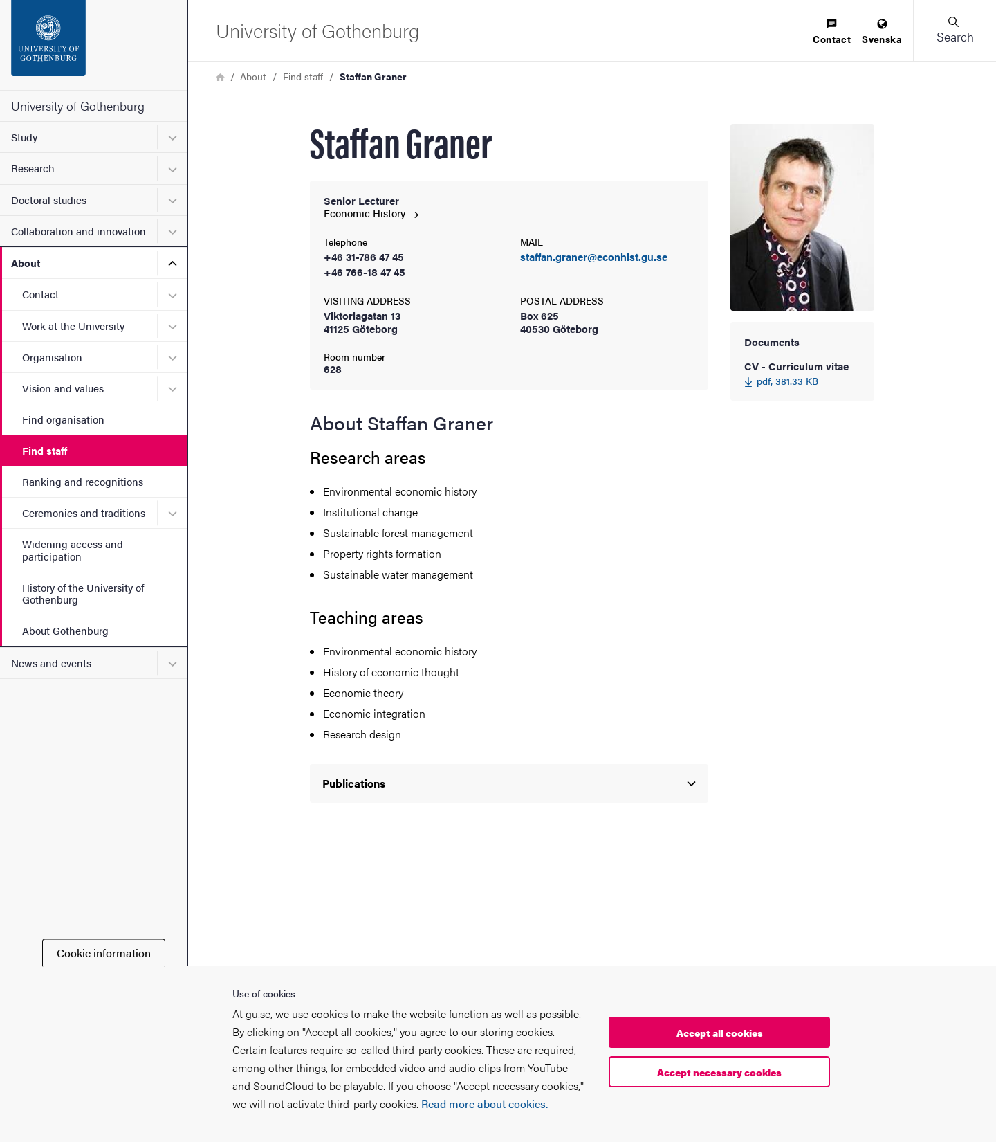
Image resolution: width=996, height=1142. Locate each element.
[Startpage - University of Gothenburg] (93, 45)
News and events (51, 662)
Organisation (52, 357)
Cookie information (104, 953)
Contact (40, 294)
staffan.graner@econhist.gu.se (593, 257)
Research (33, 168)
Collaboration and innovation (78, 231)
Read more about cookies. (484, 1104)
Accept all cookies (719, 1033)
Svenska (882, 32)
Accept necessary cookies (719, 1072)
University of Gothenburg (78, 105)
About (25, 262)
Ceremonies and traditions (83, 512)
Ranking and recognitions (82, 481)
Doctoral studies (48, 199)
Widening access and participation (72, 549)
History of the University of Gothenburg (83, 593)
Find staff (44, 450)
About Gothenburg (65, 630)
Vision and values (63, 388)
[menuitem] (831, 32)
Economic (371, 213)
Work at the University (73, 325)
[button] (954, 30)
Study (24, 136)
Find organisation (63, 419)
